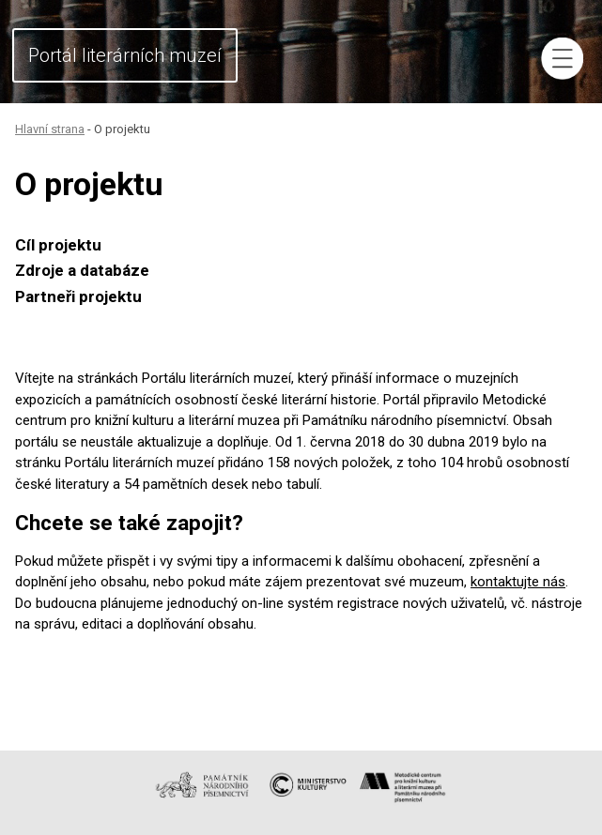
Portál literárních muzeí (125, 55)
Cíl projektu (58, 244)
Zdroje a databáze (82, 270)
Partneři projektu (78, 296)
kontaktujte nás (518, 581)
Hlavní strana (50, 129)
